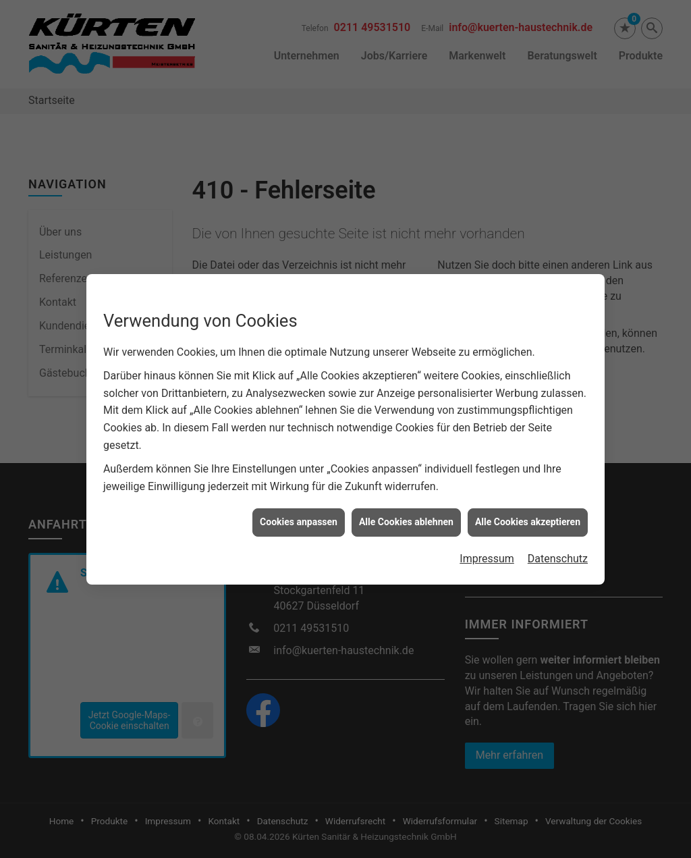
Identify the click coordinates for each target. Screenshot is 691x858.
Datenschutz (558, 551)
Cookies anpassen (298, 515)
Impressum (487, 551)
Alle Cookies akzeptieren (527, 515)
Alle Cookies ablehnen (406, 515)
